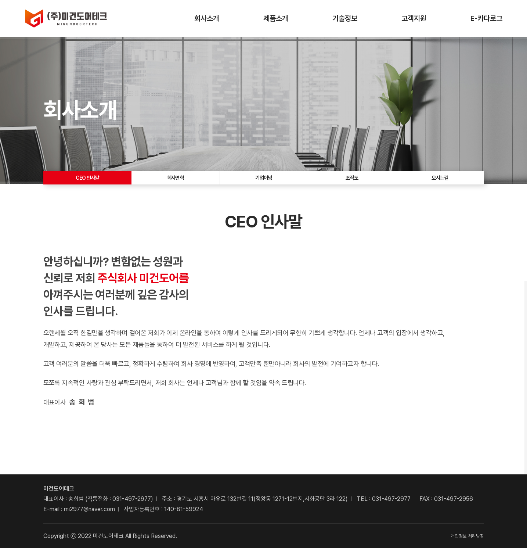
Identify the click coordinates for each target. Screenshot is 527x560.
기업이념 (263, 183)
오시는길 (440, 183)
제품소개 (275, 18)
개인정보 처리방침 (462, 547)
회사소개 (206, 18)
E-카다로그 (486, 18)
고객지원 (413, 18)
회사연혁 (175, 183)
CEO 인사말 (87, 183)
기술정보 (344, 18)
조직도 (352, 183)
